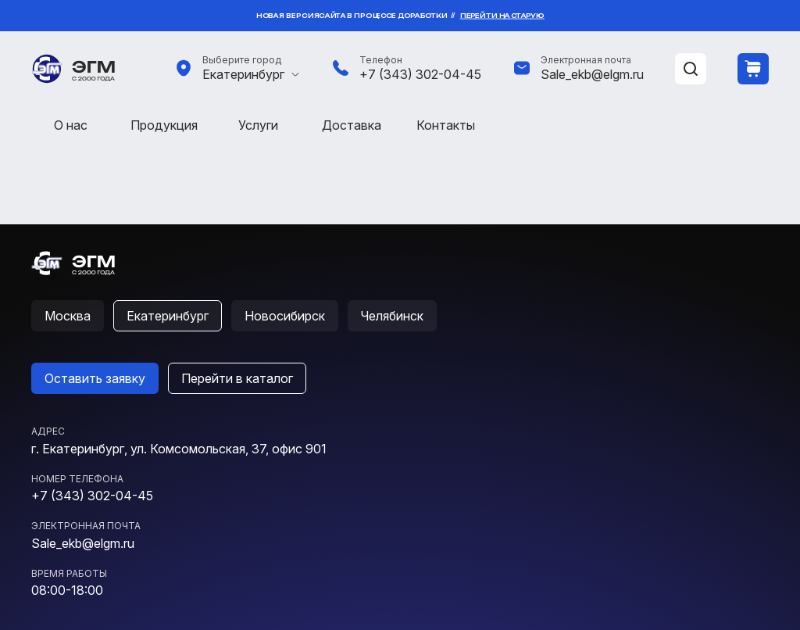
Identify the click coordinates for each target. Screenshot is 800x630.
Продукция (164, 125)
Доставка (351, 125)
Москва (68, 316)
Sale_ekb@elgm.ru (592, 74)
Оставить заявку (95, 378)
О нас (71, 125)
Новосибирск (285, 316)
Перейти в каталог (237, 378)
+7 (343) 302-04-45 (420, 74)
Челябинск (392, 316)
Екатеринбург (243, 74)
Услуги (258, 125)
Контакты (445, 125)
